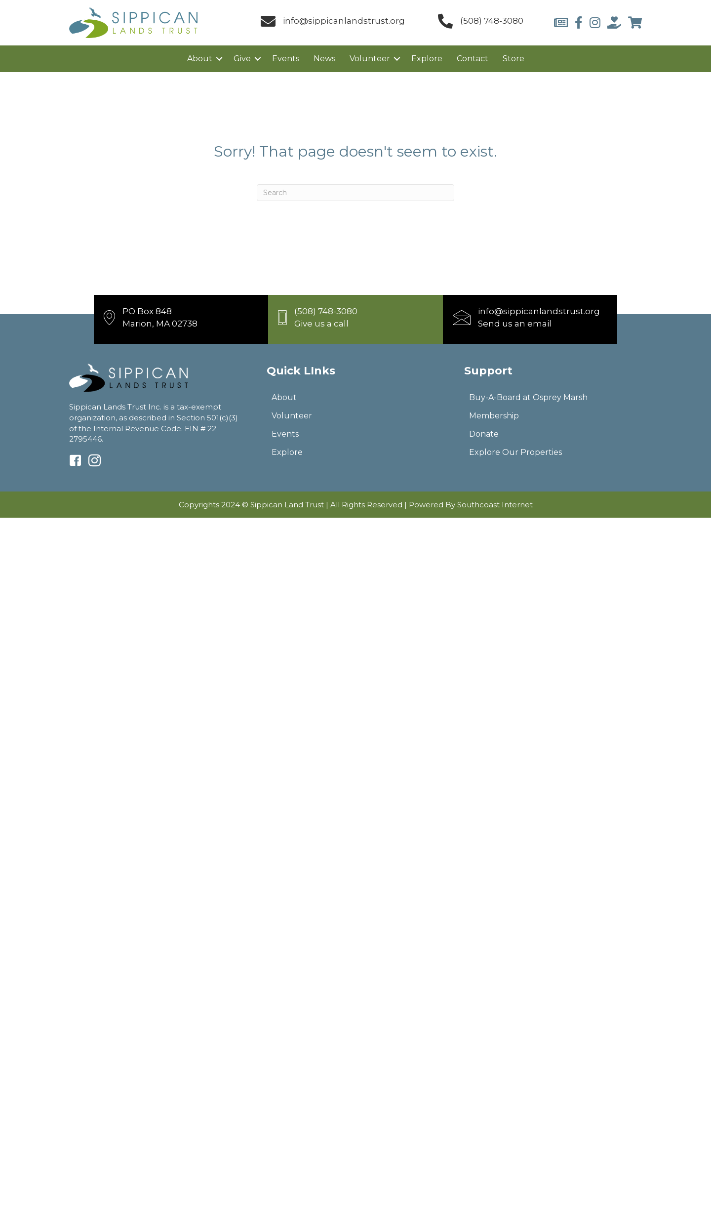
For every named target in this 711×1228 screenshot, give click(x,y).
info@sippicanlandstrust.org (344, 21)
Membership (494, 415)
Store (513, 58)
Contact (472, 58)
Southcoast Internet (495, 504)
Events (285, 58)
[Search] (355, 192)
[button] (219, 59)
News (324, 58)
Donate (484, 434)
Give (242, 58)
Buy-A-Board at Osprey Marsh (528, 397)
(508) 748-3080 (491, 21)
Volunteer (370, 58)
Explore (426, 58)
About (199, 58)
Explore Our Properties (515, 452)
